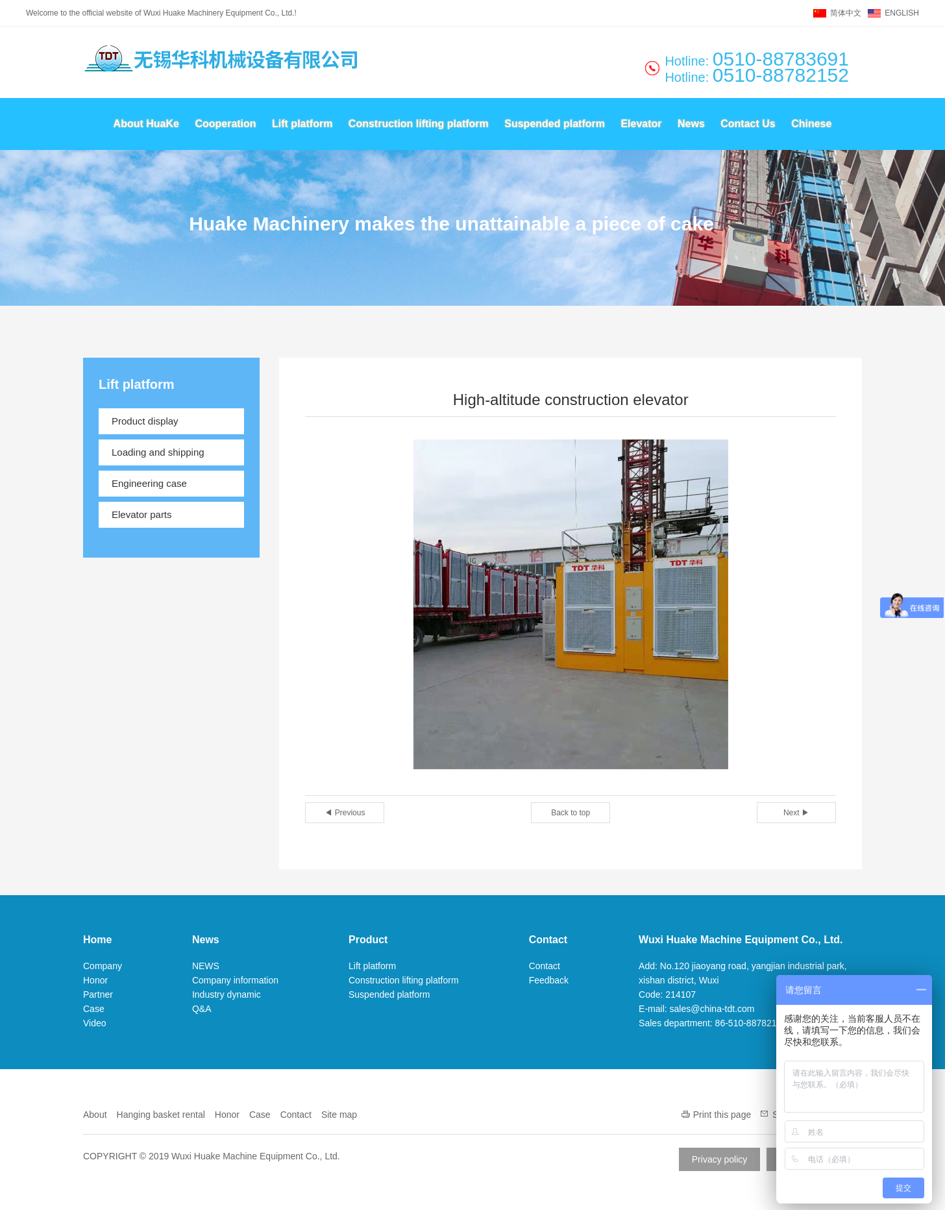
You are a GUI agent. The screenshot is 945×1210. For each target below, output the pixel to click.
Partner (98, 994)
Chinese (811, 123)
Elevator (640, 123)
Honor (95, 980)
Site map (339, 1114)
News (691, 123)
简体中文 (845, 13)
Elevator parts (142, 514)
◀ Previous (345, 812)
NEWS (205, 966)
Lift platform (302, 123)
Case (93, 1009)
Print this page (722, 1114)
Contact (548, 939)
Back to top (570, 812)
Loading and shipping (158, 452)
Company (102, 966)
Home (97, 939)
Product (368, 939)
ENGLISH (902, 13)
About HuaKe (146, 123)
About (95, 1114)
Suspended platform (554, 123)
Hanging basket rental (161, 1114)
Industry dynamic (226, 994)
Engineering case (149, 483)
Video (94, 1023)
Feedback (549, 980)
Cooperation (225, 123)
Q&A (202, 1009)
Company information (235, 980)
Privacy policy (720, 1159)
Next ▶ (796, 812)
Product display (145, 420)
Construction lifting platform (419, 123)
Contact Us (747, 123)
